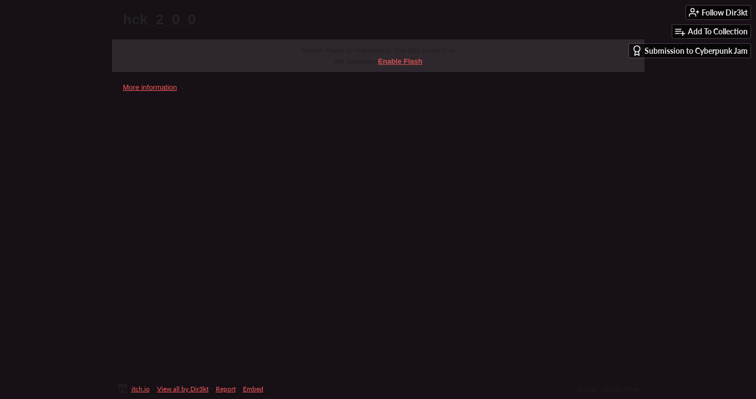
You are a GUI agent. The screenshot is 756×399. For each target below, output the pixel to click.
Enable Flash (400, 61)
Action (612, 389)
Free (633, 389)
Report (226, 389)
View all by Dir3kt (183, 389)
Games (587, 389)
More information (155, 87)
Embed (253, 389)
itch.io (140, 389)
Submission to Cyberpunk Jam (690, 50)
